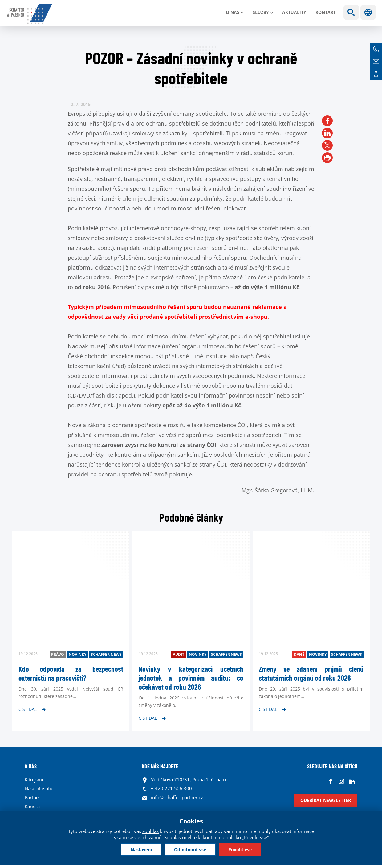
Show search (351, 12)
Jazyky (368, 12)
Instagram (341, 781)
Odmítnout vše (190, 849)
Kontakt (325, 12)
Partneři (33, 797)
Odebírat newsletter (325, 800)
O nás (232, 12)
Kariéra (32, 806)
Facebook (330, 781)
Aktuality (294, 12)
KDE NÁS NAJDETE (160, 766)
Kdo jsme (34, 779)
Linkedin (352, 781)
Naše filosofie (39, 788)
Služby (261, 12)
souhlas (150, 831)
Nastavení (141, 849)
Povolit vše (240, 849)
